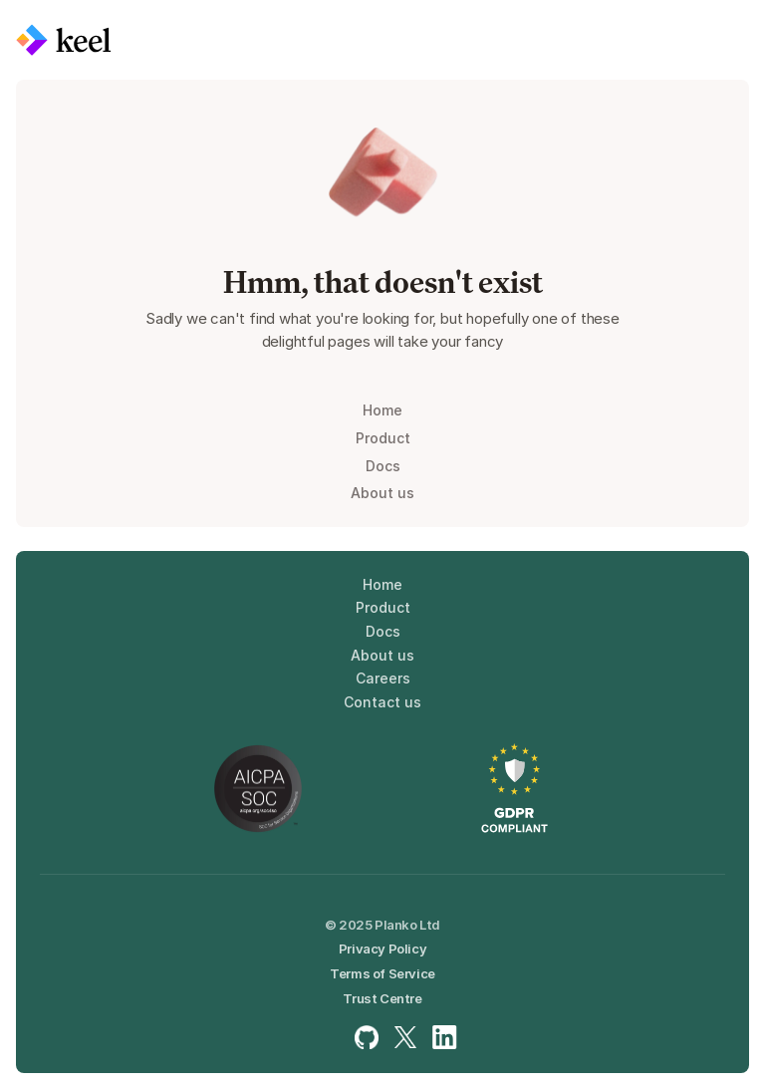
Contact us (382, 701)
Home (382, 410)
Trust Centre (382, 998)
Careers (383, 678)
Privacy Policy (382, 948)
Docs (383, 465)
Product (383, 437)
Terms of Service (382, 973)
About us (382, 492)
